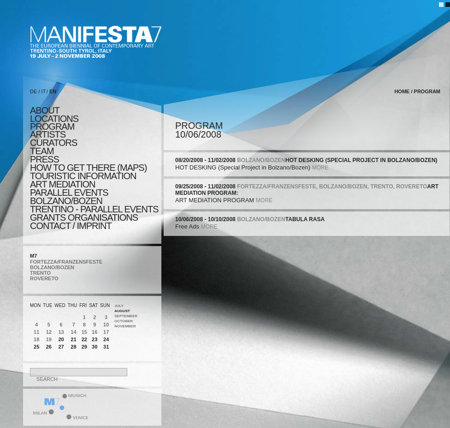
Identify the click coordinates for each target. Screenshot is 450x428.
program (52, 126)
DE (33, 91)
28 (73, 347)
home (401, 91)
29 (84, 347)
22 (84, 339)
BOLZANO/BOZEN (52, 267)
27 (61, 347)
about (44, 110)
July (119, 306)
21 (73, 339)
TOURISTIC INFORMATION (83, 176)
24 (106, 339)
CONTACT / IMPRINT (71, 226)
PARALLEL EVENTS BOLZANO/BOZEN (69, 196)
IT (43, 91)
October (123, 321)
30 (94, 347)
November (125, 326)
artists (47, 134)
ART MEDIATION (62, 184)
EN (52, 91)
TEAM (42, 151)
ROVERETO (44, 278)
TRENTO (40, 273)
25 (36, 347)
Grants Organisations (84, 217)
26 (49, 347)
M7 (33, 256)
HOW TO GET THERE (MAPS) (88, 167)
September (125, 316)
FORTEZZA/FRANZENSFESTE (66, 262)
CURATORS (53, 143)
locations (54, 119)
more (320, 167)
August (122, 311)
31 (106, 347)
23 (94, 339)
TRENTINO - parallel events (94, 209)
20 (61, 339)
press (44, 159)
